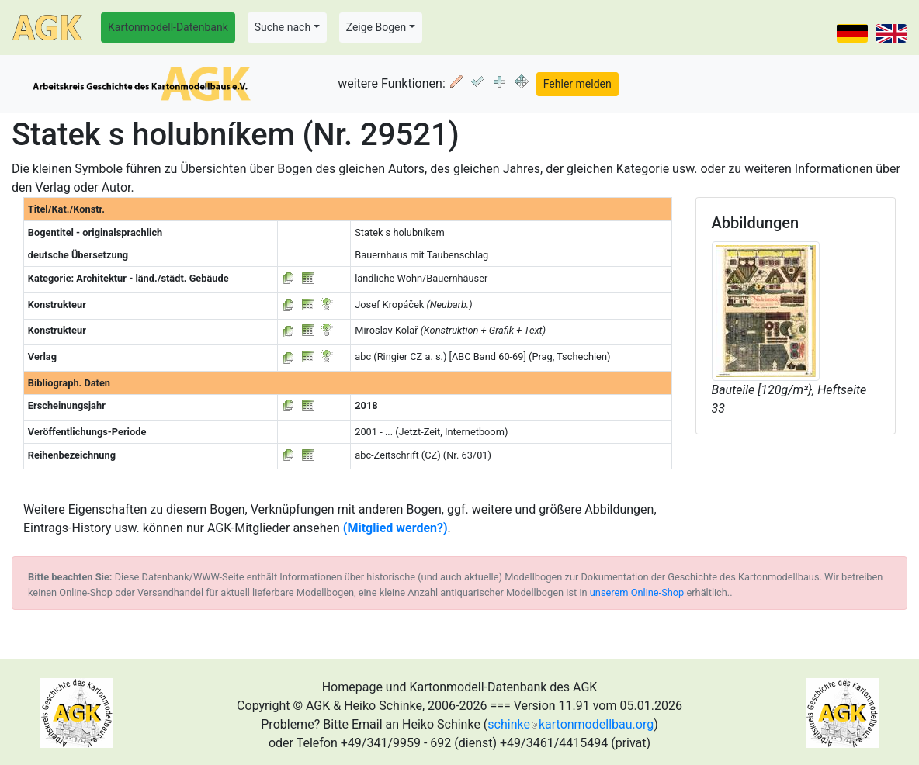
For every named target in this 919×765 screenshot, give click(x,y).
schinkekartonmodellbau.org (570, 724)
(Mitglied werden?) (395, 528)
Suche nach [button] (282, 27)
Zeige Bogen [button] (376, 27)
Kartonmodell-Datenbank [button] (168, 27)
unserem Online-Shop (637, 592)
